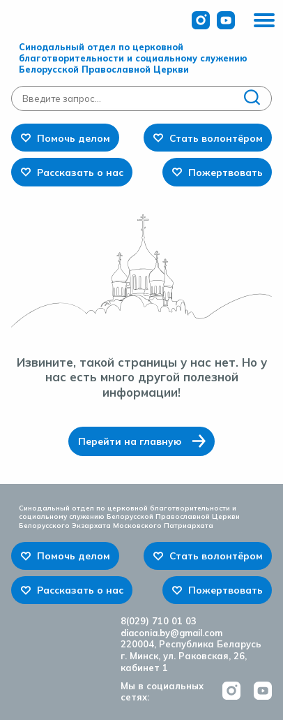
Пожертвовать (225, 172)
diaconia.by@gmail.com (171, 632)
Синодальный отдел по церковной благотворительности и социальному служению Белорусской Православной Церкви (133, 58)
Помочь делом (73, 138)
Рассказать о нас (80, 172)
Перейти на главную (129, 441)
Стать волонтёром (216, 138)
